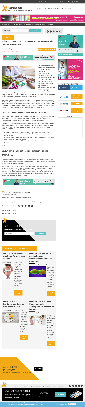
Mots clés (7, 30)
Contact (61, 386)
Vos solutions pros (76, 110)
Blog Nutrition (12, 210)
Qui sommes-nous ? (36, 386)
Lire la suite (18, 292)
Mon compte (78, 1)
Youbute (61, 31)
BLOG (69, 8)
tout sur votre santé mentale (77, 96)
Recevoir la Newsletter (70, 84)
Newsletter (24, 386)
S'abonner (40, 233)
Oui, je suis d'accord (61, 404)
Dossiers (39, 8)
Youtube (32, 205)
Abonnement (57, 8)
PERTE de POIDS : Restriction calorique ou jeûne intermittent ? (13, 304)
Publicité (48, 386)
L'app (61, 1)
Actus (34, 8)
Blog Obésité (12, 213)
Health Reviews (47, 8)
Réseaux (64, 8)
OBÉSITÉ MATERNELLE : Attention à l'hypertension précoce (13, 256)
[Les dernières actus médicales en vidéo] (70, 137)
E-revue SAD (54, 1)
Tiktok (57, 31)
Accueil (4, 24)
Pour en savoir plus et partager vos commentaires (16, 197)
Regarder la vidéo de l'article (45, 49)
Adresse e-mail (9, 231)
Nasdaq (76, 7)
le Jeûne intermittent (11, 194)
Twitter (51, 31)
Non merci (72, 404)
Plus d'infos (39, 404)
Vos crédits (77, 103)
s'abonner (60, 394)
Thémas (67, 1)
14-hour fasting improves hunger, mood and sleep (17, 192)
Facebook (48, 31)
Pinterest (54, 31)
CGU (54, 386)
